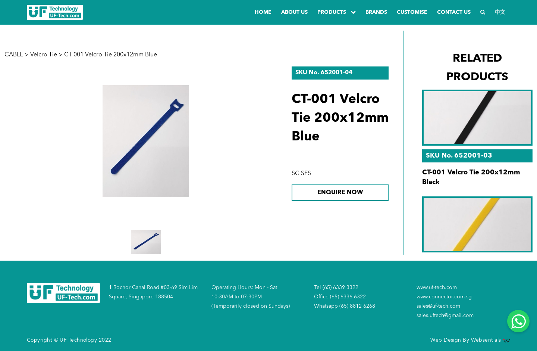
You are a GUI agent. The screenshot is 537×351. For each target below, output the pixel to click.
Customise (412, 12)
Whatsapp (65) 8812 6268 (344, 306)
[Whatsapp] (518, 321)
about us (294, 12)
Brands (376, 12)
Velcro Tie (43, 55)
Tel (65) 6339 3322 (336, 287)
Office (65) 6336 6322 (340, 296)
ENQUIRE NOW (340, 193)
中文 (500, 12)
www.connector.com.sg (444, 296)
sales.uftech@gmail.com (445, 315)
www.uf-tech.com (437, 287)
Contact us (454, 12)
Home (263, 12)
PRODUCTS (336, 12)
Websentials (490, 340)
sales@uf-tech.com (438, 306)
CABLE (13, 55)
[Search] (482, 12)
